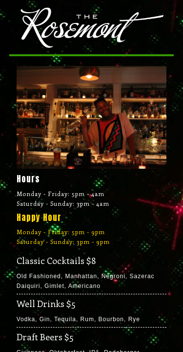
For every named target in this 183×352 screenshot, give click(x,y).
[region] (92, 117)
